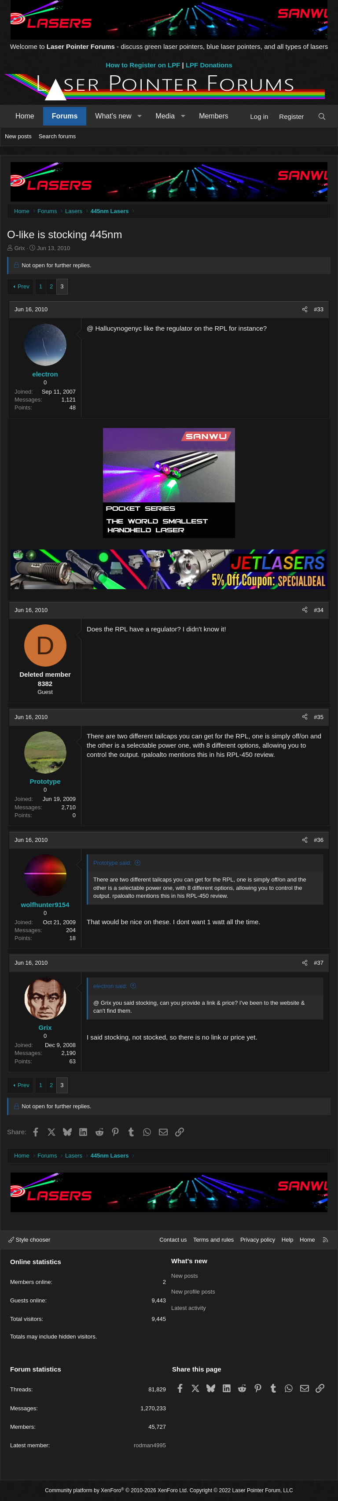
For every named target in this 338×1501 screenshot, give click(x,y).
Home (24, 116)
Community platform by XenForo (116, 1490)
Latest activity (188, 1307)
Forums (65, 116)
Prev (23, 286)
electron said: (110, 986)
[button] (139, 116)
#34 (318, 610)
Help (288, 1239)
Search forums (57, 136)
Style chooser (29, 1239)
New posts (18, 136)
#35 (318, 717)
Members (213, 116)
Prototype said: (112, 862)
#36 (318, 840)
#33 (318, 309)
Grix (20, 248)
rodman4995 (150, 1445)
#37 (318, 962)
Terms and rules (213, 1239)
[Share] (305, 309)
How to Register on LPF (143, 65)
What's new (113, 116)
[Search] (321, 116)
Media (165, 116)
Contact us (173, 1239)
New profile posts (193, 1291)
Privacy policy (257, 1239)
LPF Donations (209, 65)
